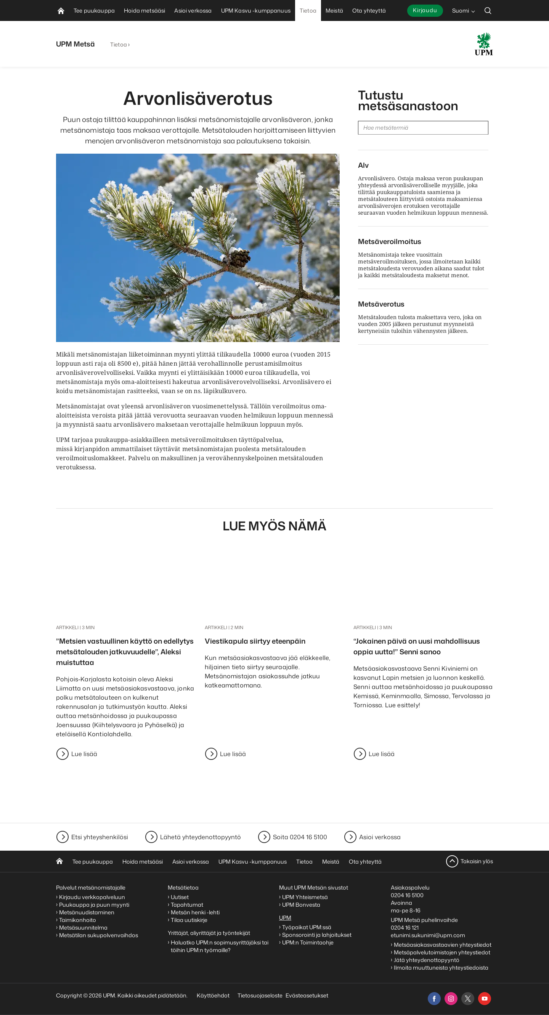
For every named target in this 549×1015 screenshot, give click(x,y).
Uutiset (180, 897)
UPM (285, 918)
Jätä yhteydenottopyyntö (426, 960)
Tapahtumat (187, 905)
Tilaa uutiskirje (189, 920)
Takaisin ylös (477, 861)
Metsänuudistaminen (86, 912)
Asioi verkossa (380, 837)
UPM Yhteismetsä (305, 897)
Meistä (330, 862)
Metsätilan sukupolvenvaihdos (98, 935)
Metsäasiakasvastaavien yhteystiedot (442, 945)
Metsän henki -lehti (195, 912)
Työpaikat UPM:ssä (306, 927)
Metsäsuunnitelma (83, 927)
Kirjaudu (425, 10)
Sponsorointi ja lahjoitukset (317, 935)
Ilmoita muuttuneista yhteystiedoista (441, 968)
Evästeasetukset (307, 995)
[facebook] (434, 998)
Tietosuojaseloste (259, 995)
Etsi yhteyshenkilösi (99, 837)
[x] (467, 998)
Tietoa (118, 44)
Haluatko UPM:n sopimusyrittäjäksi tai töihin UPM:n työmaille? (219, 946)
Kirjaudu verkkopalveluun (92, 897)
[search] (488, 10)
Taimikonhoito (77, 920)
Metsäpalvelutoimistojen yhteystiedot (442, 952)
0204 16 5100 (407, 895)
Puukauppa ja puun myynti (94, 905)
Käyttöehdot (213, 995)
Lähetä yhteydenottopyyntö (200, 837)
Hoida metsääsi (142, 862)
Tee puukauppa (92, 862)
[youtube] (484, 998)
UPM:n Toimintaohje (308, 942)
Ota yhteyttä (365, 862)
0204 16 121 (405, 927)
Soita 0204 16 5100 (300, 837)
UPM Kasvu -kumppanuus (252, 862)
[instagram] (451, 998)
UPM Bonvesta (301, 905)
